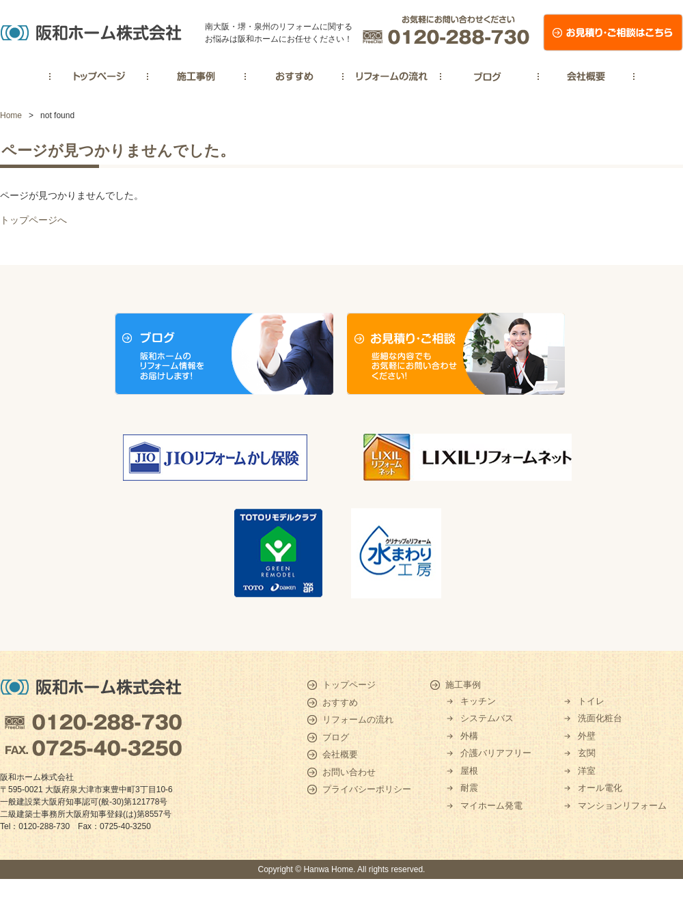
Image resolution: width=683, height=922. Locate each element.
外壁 (587, 736)
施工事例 (463, 685)
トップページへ (33, 219)
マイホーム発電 (491, 805)
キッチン (478, 701)
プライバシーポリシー (366, 789)
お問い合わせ (349, 772)
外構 (469, 736)
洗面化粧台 (600, 718)
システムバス (487, 718)
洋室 (587, 771)
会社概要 (340, 754)
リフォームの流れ (357, 719)
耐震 (469, 788)
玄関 (587, 753)
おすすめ (340, 702)
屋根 (469, 771)
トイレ (591, 701)
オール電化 (600, 788)
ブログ (335, 737)
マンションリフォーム (622, 805)
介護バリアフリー (495, 753)
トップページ (349, 685)
